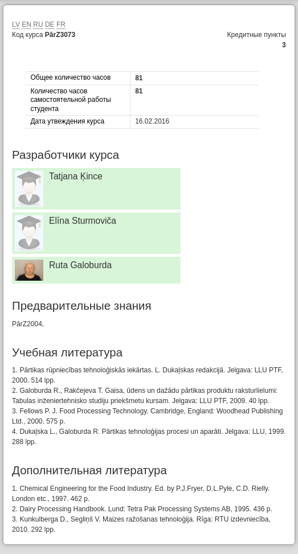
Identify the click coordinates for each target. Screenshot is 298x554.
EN (26, 24)
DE (50, 24)
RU (38, 24)
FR (61, 24)
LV (16, 24)
